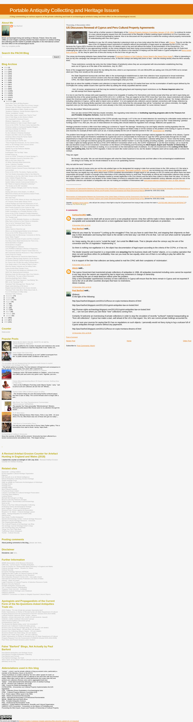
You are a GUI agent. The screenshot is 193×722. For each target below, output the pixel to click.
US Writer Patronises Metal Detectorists (17, 162)
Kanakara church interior (80, 202)
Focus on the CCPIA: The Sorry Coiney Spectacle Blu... (22, 125)
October (9, 298)
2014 (6, 93)
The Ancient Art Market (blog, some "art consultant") (20, 624)
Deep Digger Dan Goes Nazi (23, 352)
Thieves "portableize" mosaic (14, 113)
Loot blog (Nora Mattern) (10, 494)
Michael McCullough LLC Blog (12, 498)
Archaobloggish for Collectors (14, 247)
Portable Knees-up (11, 154)
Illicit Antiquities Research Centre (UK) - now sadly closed (22, 577)
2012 (6, 97)
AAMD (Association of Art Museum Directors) (17, 563)
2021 (6, 78)
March (8, 311)
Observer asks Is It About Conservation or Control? (21, 107)
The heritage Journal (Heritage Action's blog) (17, 526)
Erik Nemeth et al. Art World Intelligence (15, 477)
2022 (6, 76)
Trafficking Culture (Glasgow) (12, 531)
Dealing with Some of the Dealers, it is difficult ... (20, 192)
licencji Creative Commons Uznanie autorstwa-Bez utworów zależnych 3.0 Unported (49, 721)
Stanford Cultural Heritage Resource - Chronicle (18, 520)
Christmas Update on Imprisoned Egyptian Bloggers (21, 127)
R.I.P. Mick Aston (19, 413)
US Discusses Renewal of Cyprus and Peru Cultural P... (22, 239)
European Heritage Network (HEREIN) (15, 571)
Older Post (187, 341)
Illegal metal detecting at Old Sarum (16, 286)
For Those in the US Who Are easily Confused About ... (22, 262)
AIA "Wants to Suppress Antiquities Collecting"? (20, 184)
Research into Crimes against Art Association (17, 510)
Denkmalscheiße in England (14, 243)
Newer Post (70, 341)
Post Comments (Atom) (86, 346)
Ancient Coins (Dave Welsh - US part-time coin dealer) (21, 629)
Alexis (75, 268)
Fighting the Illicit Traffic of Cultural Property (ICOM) (20, 573)
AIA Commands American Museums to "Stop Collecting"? (23, 252)
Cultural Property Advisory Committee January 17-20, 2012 (151, 32)
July (7, 304)
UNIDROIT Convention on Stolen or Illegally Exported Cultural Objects (26, 594)
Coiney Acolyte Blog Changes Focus (16, 268)
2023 (6, 74)
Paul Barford (78, 229)
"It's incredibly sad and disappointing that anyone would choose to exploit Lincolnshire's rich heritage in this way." (27, 364)
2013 (6, 95)
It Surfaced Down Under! (10, 491)
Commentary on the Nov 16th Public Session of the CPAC (23, 176)
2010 (6, 318)
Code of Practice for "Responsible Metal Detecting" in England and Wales (27, 566)
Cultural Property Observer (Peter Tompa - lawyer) (19, 615)
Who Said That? (10, 197)
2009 (6, 320)
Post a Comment (72, 337)
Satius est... (9, 227)
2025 (6, 69)
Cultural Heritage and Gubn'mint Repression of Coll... (22, 203)
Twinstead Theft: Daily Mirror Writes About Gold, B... (21, 290)
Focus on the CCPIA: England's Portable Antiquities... (22, 213)
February (9, 313)
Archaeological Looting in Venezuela (14, 434)
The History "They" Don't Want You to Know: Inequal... (22, 105)
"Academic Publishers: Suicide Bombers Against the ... (22, 111)
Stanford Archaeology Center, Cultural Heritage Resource (22, 519)
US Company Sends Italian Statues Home (18, 201)
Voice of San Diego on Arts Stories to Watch (19, 117)
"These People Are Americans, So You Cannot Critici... (22, 142)
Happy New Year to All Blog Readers (16, 103)
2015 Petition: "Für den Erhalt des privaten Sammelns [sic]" (22, 610)
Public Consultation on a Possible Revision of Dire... (21, 211)
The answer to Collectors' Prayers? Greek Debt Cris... (22, 250)
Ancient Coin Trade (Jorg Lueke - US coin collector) (20, 634)
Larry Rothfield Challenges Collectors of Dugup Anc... (22, 248)
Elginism (5, 475)
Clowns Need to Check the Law (15, 229)
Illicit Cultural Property (9, 489)
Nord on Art (6, 503)
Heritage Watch (7, 487)
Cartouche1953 (79, 215)
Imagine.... (8, 190)
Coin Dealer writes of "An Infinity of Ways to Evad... (21, 264)
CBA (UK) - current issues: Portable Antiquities (18, 565)
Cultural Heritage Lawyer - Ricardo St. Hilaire (17, 568)
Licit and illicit (9, 170)
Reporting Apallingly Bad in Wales (16, 278)
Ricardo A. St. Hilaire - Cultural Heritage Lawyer (18, 512)
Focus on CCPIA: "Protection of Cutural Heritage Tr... (22, 156)
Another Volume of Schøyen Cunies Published (19, 180)
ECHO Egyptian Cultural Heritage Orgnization (18, 473)
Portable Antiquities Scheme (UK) (13, 585)
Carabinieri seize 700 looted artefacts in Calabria (30, 370)
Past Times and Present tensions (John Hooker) (18, 640)
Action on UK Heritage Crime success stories (19, 144)
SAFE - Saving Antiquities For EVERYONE (17, 513)
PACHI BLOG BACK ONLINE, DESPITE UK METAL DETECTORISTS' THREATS (31, 343)
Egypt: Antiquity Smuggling (13, 138)
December (9, 101)
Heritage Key (6, 486)
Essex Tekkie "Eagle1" (12, 237)
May (7, 308)
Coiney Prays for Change (13, 254)
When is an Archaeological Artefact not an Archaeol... (22, 231)
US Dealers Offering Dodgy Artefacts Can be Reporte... (22, 258)
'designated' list (158, 131)
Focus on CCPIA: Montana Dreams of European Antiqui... (23, 215)
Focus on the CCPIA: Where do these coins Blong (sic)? (23, 199)
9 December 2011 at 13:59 (81, 265)
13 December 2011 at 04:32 (81, 287)
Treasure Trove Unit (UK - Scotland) (14, 589)
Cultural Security (7, 570)
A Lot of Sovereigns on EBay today (16, 292)
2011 (6, 99)
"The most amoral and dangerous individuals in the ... (22, 270)
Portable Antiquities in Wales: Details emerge (19, 109)
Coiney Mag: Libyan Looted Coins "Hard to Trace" (21, 115)
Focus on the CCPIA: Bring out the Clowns (18, 233)
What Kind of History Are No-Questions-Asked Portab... (22, 193)
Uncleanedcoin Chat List (10, 622)
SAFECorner (6, 515)
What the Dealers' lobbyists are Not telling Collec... (21, 266)
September (10, 300)
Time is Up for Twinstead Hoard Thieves (17, 223)
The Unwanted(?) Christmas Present (16, 119)
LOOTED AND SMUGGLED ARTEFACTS (171, 202)
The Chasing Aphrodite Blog (11, 522)
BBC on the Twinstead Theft (14, 282)
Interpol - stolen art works (10, 580)
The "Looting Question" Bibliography (14, 587)
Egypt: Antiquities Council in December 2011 (19, 158)
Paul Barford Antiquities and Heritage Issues (17, 652)
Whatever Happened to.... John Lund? (17, 121)
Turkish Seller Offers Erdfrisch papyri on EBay (29, 392)
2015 (6, 91)
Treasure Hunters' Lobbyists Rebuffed (17, 166)
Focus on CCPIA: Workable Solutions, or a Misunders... (22, 219)
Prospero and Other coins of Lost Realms (18, 135)
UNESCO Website (8, 592)
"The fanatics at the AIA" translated (16, 186)
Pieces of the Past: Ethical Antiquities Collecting (18, 505)
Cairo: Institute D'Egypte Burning (15, 178)
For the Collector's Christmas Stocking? (17, 133)
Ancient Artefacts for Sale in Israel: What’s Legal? (20, 123)
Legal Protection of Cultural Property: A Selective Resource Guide (24, 582)
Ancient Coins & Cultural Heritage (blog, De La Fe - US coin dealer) (25, 627)
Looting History (7, 496)
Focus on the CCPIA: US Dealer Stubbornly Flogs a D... (22, 209)
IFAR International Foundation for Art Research (18, 575)
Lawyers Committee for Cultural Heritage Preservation (20, 492)
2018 (6, 84)
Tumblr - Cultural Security (10, 533)
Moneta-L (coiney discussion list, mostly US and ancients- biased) (24, 617)
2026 (6, 67)
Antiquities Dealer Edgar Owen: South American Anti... (22, 205)
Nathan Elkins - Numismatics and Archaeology (18, 501)
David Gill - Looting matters (11, 472)
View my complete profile (11, 46)
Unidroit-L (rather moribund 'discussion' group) (18, 619)
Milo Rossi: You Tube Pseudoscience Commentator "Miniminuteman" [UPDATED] (30, 403)
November (9, 296)
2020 (6, 80)
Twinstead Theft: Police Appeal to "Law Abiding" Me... (22, 280)
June (8, 306)
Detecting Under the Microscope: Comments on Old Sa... (23, 235)
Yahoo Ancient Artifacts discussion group (16, 620)
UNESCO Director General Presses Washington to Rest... (23, 168)
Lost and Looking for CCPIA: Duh (15, 140)
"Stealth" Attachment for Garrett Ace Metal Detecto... (21, 256)
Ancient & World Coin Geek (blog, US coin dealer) (19, 633)
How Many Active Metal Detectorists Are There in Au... (22, 241)
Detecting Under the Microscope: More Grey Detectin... (22, 274)
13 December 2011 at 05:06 (81, 333)
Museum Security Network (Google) (14, 499)
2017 (6, 86)
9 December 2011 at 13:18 (81, 225)
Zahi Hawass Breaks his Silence (15, 131)
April (7, 309)
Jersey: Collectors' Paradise (14, 164)
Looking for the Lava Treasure (14, 146)
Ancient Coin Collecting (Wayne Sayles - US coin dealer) (21, 631)
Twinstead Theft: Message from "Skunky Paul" (19, 284)
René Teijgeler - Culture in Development (16, 508)
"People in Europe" (11, 150)
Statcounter (6, 332)
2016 (6, 89)
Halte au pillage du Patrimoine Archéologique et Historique (22, 482)
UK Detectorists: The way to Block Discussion (19, 276)
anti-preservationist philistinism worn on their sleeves (164, 180)
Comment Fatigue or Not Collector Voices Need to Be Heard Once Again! (144, 56)
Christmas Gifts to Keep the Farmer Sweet (18, 137)
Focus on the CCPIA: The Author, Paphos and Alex (21, 172)
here (15, 553)
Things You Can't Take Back (11, 529)
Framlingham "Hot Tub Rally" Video (16, 152)
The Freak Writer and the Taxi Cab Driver (18, 225)
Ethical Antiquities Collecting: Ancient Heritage (18, 479)
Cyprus (172, 42)
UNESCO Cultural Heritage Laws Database (17, 591)
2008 (6, 322)
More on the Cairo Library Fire (14, 160)
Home (129, 341)
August (8, 302)
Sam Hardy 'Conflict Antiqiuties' (12, 517)
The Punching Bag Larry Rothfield (13, 527)
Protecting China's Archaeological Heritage (16, 506)
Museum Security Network (11, 584)
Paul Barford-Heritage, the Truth (13, 658)
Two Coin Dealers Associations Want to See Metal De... (22, 174)
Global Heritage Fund (9, 480)
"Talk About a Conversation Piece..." (25, 423)
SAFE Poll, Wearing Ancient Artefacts (17, 272)
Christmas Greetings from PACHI (15, 129)
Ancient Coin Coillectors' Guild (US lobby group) (18, 626)
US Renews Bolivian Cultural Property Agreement (20, 260)
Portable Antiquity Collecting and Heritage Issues (64, 10)
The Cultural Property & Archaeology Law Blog (18, 524)
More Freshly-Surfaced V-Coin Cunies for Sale (20, 207)
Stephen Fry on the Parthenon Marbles (17, 148)
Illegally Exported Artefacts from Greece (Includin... (21, 288)
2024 (6, 72)
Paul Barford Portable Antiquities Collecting (17, 654)
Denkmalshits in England (13, 245)
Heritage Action (7, 484)
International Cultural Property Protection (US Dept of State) (22, 578)
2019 (6, 82)
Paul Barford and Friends (10, 656)
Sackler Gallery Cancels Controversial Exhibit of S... (21, 182)
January (9, 315)
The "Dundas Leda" (11, 217)
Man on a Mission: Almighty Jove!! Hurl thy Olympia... (22, 188)
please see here (35, 543)
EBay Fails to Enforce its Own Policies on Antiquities (21, 221)
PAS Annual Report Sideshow (14, 195)
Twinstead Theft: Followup (13, 294)
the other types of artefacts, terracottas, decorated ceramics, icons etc (122, 170)
